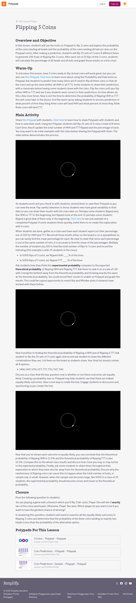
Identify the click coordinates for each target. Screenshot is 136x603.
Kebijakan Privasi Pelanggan (11, 595)
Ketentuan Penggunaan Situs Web (80, 595)
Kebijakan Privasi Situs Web (108, 595)
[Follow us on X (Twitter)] (117, 583)
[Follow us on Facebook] (121, 583)
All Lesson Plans (26, 21)
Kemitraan (128, 594)
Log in (103, 4)
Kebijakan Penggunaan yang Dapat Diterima (45, 595)
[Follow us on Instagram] (126, 583)
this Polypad (32, 77)
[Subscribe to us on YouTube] (130, 583)
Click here (45, 77)
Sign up (114, 4)
